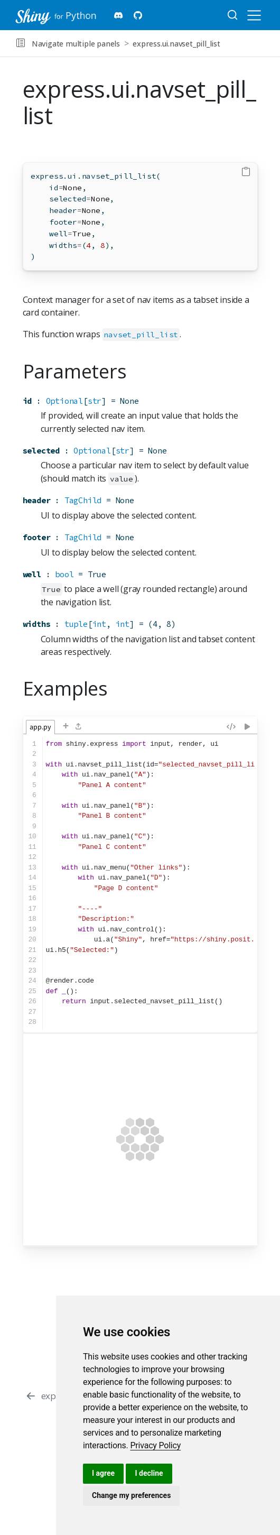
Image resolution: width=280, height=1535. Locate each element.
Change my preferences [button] (131, 1495)
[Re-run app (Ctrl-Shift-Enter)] (247, 726)
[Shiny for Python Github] (138, 15)
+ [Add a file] (65, 726)
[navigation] (248, 43)
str (94, 401)
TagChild (82, 500)
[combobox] (233, 15)
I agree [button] (103, 1473)
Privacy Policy (155, 1445)
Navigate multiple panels (76, 44)
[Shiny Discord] (118, 15)
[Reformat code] (231, 726)
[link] (155, 1445)
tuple (76, 624)
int (99, 624)
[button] (20, 43)
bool (64, 574)
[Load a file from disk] (79, 727)
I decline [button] (149, 1473)
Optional (64, 401)
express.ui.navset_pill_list (176, 44)
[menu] (254, 15)
